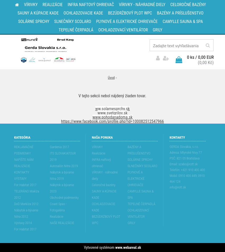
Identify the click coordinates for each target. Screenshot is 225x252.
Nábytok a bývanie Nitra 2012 (26, 213)
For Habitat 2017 (25, 185)
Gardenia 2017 (59, 147)
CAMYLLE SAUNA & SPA (140, 194)
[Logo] (47, 50)
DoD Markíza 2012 (26, 204)
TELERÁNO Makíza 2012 (26, 194)
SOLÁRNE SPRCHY (140, 160)
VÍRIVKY (97, 147)
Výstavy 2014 (23, 223)
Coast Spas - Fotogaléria (58, 207)
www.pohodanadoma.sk (113, 117)
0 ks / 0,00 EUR (200, 57)
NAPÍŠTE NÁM (23, 160)
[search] (207, 46)
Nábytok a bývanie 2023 (62, 188)
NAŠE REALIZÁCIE (62, 223)
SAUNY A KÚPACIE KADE (104, 194)
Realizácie (56, 217)
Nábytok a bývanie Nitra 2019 (62, 175)
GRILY (131, 223)
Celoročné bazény (103, 185)
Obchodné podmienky (64, 198)
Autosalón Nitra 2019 (64, 166)
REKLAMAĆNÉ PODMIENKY (23, 150)
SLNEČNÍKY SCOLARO (142, 166)
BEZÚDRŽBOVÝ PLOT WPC (106, 220)
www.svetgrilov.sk (112, 112)
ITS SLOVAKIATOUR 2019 (63, 156)
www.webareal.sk (128, 247)
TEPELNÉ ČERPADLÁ (141, 204)
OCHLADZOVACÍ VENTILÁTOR (138, 213)
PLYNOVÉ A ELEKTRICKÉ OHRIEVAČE (135, 178)
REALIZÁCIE (22, 166)
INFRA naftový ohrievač (101, 163)
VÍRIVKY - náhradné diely (105, 175)
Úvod (111, 78)
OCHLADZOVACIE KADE (103, 207)
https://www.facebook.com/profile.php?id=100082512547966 (112, 121)
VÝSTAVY (20, 179)
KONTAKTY (21, 172)
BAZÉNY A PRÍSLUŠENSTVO (138, 150)
